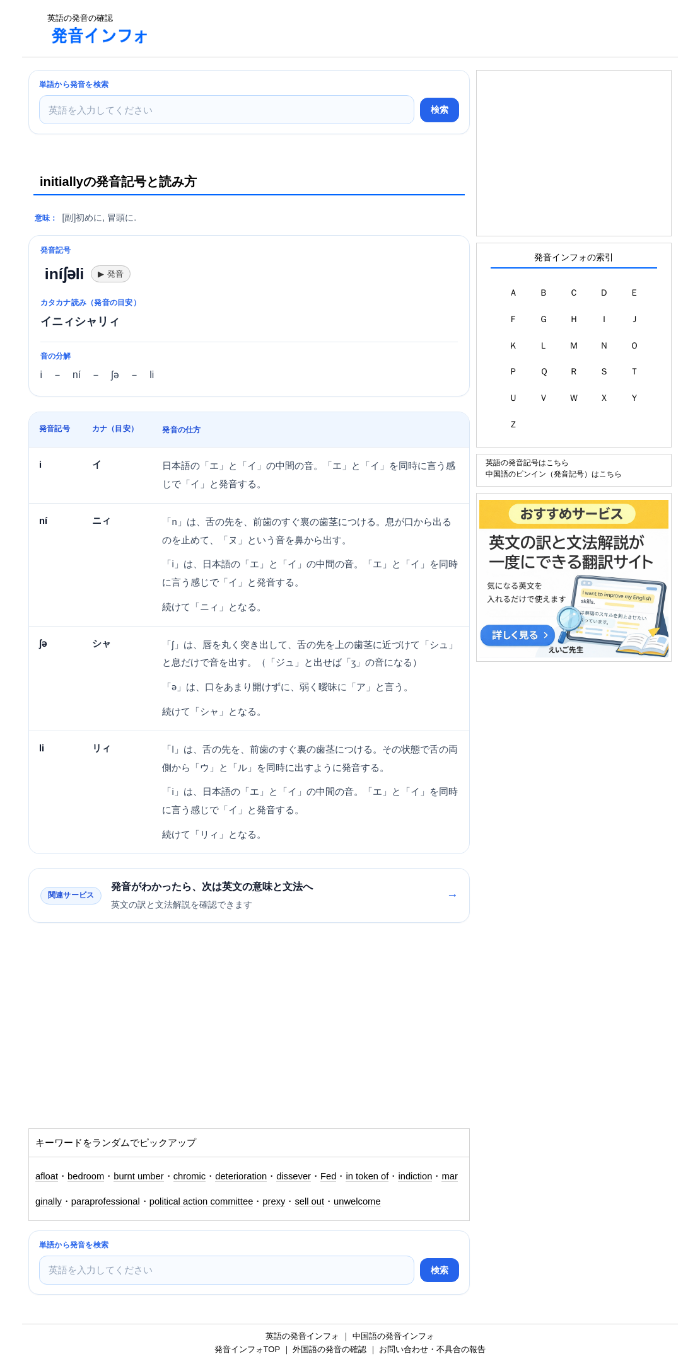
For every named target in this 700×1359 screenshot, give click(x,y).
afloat (46, 1176)
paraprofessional (105, 1201)
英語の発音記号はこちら (527, 462)
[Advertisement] (390, 28)
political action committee (201, 1201)
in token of (367, 1176)
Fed (328, 1176)
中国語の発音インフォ (394, 1336)
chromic (189, 1176)
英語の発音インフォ (302, 1336)
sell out (309, 1201)
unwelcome (357, 1201)
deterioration (241, 1176)
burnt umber (138, 1176)
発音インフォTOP (247, 1349)
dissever (293, 1176)
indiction (415, 1176)
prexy (273, 1201)
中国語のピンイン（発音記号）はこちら (554, 474)
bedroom (85, 1176)
